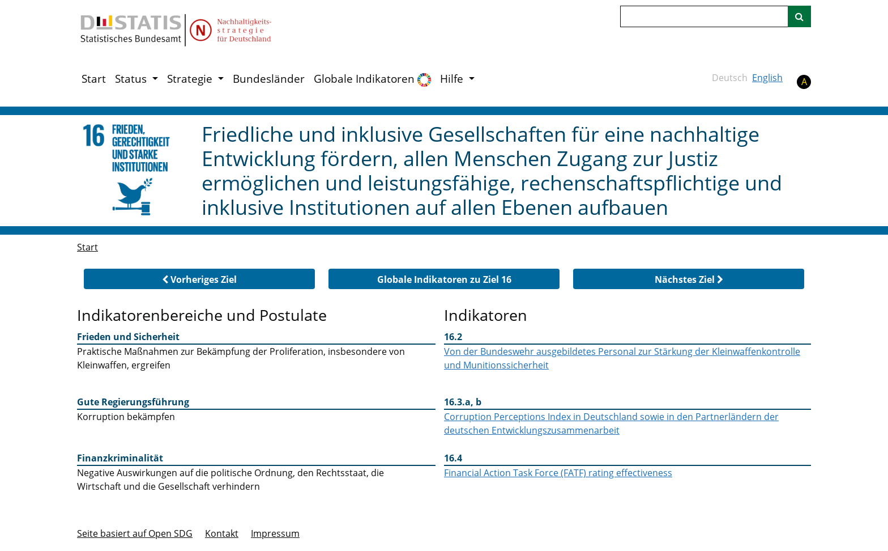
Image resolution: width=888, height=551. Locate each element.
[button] (199, 279)
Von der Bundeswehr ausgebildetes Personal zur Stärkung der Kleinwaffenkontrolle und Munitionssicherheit (622, 358)
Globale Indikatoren (372, 79)
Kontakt (221, 533)
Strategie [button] (191, 78)
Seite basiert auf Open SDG (135, 533)
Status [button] (132, 78)
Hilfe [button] (453, 78)
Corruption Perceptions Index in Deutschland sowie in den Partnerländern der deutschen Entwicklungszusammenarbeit (611, 423)
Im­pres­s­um (275, 533)
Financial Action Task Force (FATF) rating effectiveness (558, 473)
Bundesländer (269, 78)
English (767, 77)
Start (94, 78)
